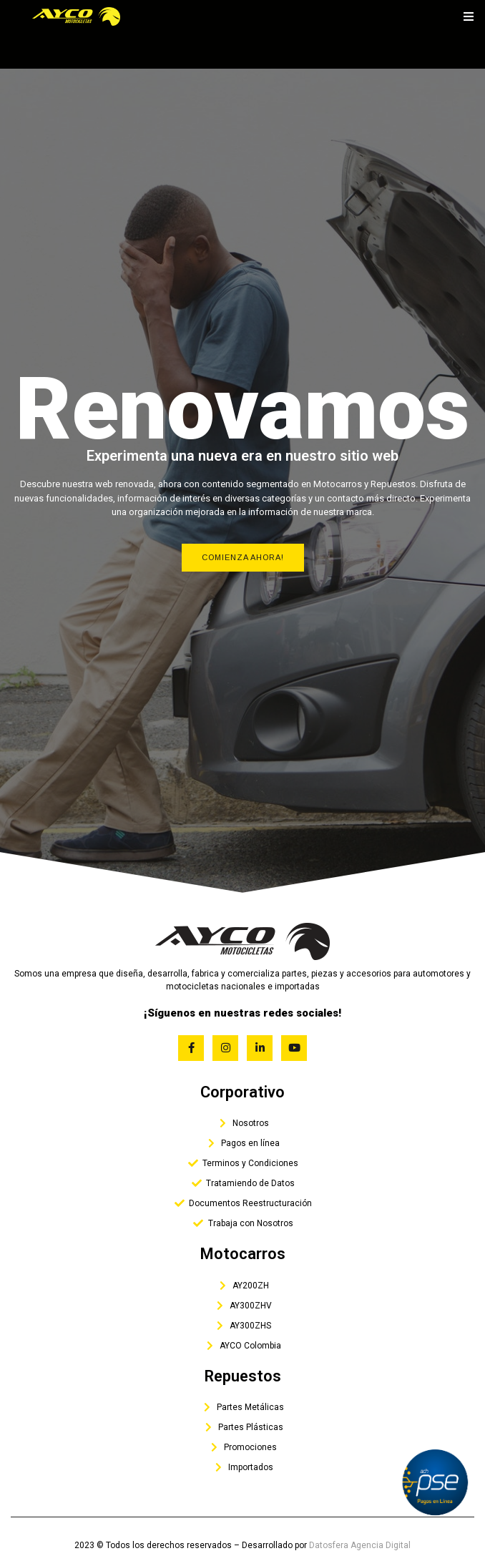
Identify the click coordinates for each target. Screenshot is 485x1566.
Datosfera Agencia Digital (360, 1545)
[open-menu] (469, 16)
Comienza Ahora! (243, 557)
